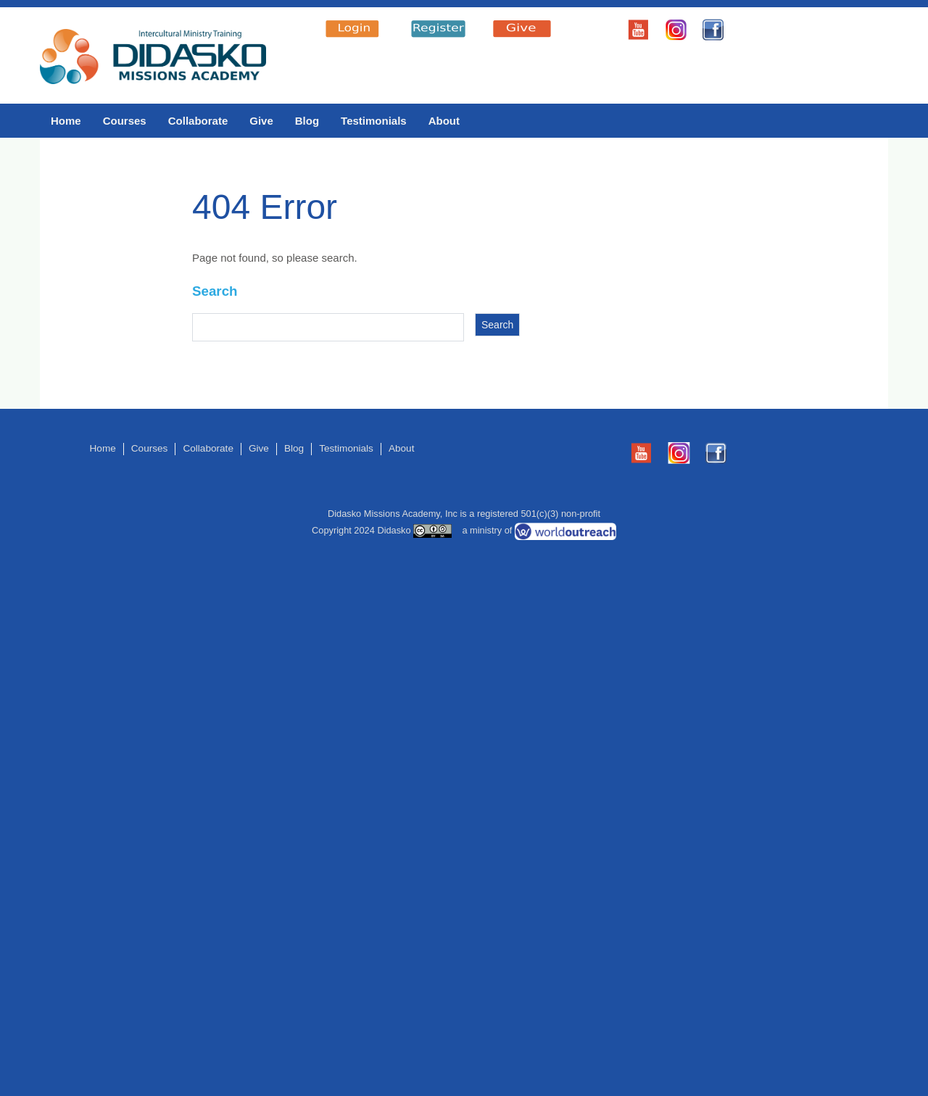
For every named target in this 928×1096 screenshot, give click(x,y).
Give (261, 121)
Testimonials (374, 121)
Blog (307, 121)
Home (66, 121)
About (444, 121)
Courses (124, 121)
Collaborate (198, 121)
